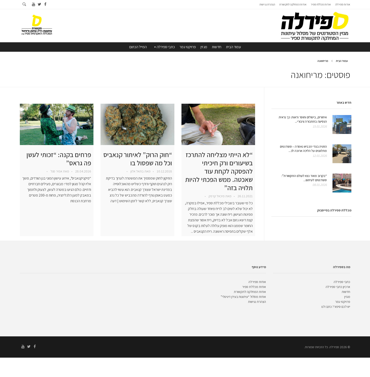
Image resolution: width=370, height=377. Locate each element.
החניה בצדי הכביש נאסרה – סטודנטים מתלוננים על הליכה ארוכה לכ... (303, 148)
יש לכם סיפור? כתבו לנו (335, 306)
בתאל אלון (137, 171)
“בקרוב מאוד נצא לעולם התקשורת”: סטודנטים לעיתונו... (304, 178)
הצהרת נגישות (257, 302)
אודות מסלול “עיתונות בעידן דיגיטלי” (243, 297)
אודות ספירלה (257, 282)
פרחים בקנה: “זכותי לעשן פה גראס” (58, 158)
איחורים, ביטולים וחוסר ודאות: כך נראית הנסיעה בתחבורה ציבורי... (303, 119)
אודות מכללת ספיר (254, 287)
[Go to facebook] (45, 4)
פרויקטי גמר (188, 46)
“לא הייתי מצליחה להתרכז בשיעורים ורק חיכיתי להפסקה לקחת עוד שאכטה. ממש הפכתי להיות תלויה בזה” (219, 171)
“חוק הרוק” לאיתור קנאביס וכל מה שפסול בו (137, 158)
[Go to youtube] (33, 4)
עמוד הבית (233, 46)
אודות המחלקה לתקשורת (250, 292)
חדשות (216, 46)
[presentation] (218, 124)
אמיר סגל (56, 171)
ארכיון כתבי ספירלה (338, 287)
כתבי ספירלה (164, 47)
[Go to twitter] (39, 4)
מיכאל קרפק (216, 196)
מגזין (204, 46)
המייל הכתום (138, 46)
